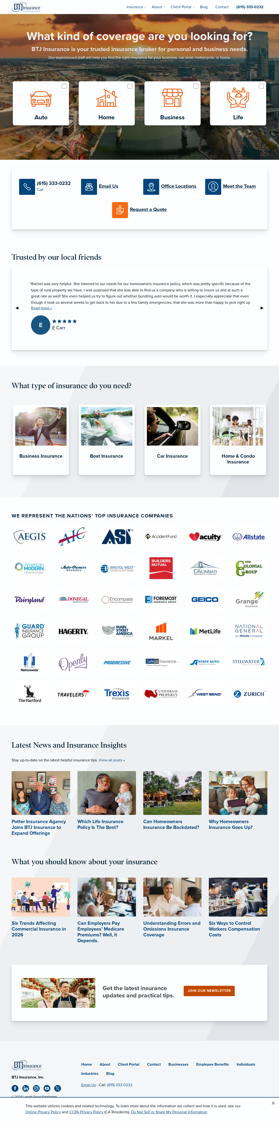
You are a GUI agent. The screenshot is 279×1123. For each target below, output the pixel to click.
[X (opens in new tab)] (59, 1089)
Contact (154, 1064)
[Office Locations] (170, 187)
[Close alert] (273, 1103)
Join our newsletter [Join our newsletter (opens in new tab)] (209, 991)
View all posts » (112, 760)
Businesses (178, 1064)
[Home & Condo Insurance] (238, 475)
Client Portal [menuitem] (181, 7)
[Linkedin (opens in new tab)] (27, 1089)
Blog (110, 1073)
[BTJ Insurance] (26, 6)
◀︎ (18, 307)
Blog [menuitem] (204, 7)
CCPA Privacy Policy (86, 1112)
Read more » (41, 308)
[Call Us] (46, 187)
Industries (89, 1073)
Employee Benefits (212, 1064)
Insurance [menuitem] (135, 7)
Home (86, 1064)
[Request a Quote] (139, 210)
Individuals (246, 1064)
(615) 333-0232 (119, 1085)
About (105, 1064)
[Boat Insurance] (106, 475)
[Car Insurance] (172, 475)
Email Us (88, 1085)
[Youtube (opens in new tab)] (49, 1089)
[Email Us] (108, 187)
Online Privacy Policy (43, 1112)
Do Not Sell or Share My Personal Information (169, 1112)
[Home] (26, 1064)
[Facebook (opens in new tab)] (17, 1089)
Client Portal (128, 1064)
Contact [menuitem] (222, 7)
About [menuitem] (157, 7)
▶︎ (264, 307)
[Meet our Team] (232, 187)
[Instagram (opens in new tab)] (38, 1089)
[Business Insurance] (41, 475)
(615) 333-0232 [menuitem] (250, 7)
